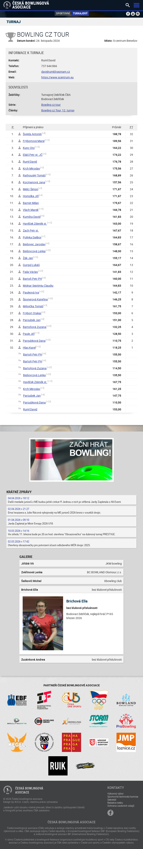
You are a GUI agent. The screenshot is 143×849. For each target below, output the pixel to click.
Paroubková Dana (34, 341)
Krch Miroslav (31, 168)
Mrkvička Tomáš (33, 306)
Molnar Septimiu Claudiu (38, 285)
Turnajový (80, 13)
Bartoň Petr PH (32, 279)
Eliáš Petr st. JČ (32, 155)
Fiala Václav (30, 272)
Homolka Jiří (31, 196)
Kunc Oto (29, 148)
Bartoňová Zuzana (34, 327)
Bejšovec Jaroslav (34, 244)
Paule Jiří (28, 334)
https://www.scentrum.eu (57, 77)
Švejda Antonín (32, 134)
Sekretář (111, 799)
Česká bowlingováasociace (29, 790)
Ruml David (30, 161)
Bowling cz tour (51, 105)
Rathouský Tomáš (34, 175)
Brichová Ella (77, 601)
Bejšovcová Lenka (34, 251)
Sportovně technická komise (122, 796)
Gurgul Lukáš (31, 265)
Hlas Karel (29, 347)
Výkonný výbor (115, 793)
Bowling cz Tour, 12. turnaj (57, 110)
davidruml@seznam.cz (55, 72)
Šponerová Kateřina (35, 299)
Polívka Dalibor (32, 237)
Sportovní (63, 13)
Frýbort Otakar (32, 313)
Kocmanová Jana (34, 182)
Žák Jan (28, 258)
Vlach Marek (30, 210)
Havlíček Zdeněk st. (35, 223)
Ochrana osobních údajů (120, 805)
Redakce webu (115, 802)
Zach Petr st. (31, 230)
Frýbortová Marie (33, 141)
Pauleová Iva (31, 292)
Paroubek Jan (31, 320)
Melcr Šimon (30, 189)
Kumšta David (31, 217)
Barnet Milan (31, 203)
